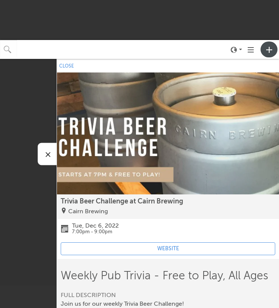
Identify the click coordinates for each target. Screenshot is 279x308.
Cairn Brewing (88, 211)
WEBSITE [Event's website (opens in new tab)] (168, 248)
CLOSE (66, 66)
